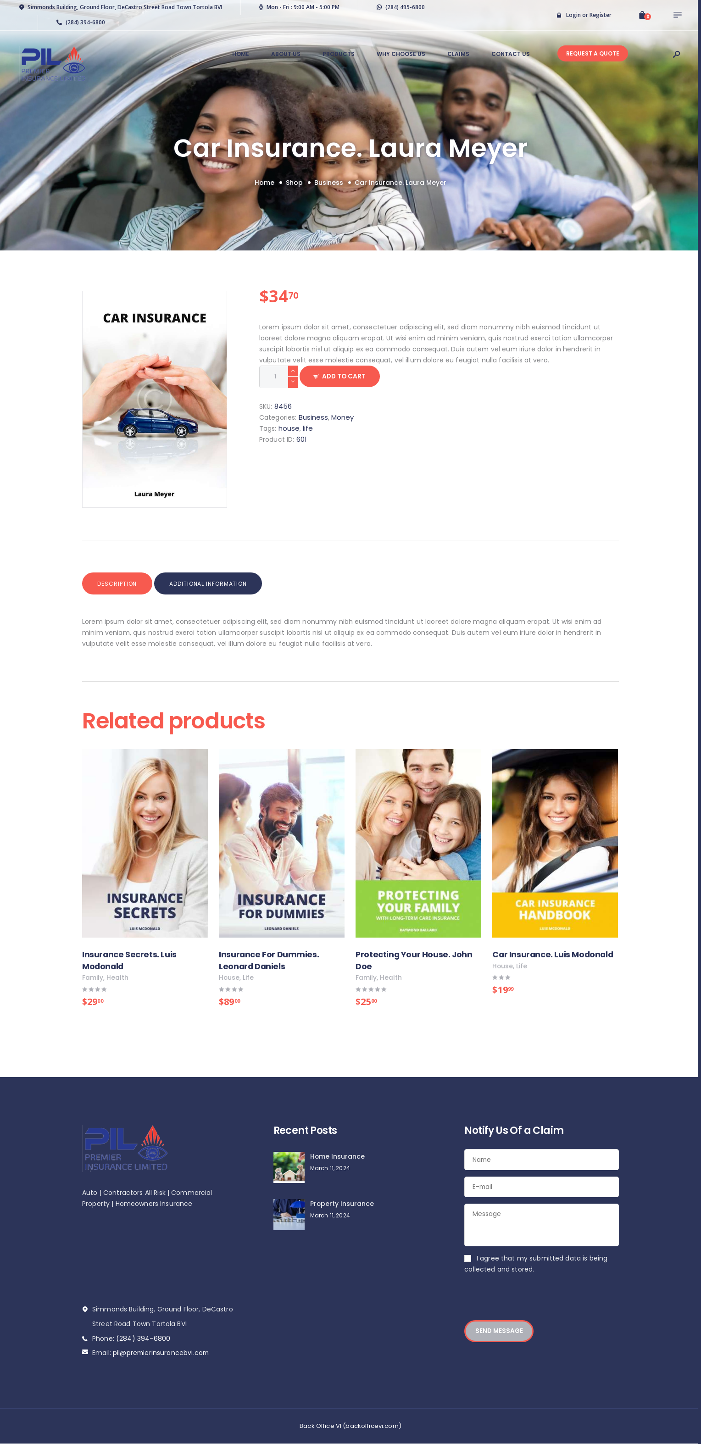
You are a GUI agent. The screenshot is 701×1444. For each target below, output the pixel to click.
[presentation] (534, 1304)
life (308, 428)
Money (342, 417)
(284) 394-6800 (143, 1338)
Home (264, 182)
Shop (294, 182)
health (117, 978)
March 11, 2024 (330, 1168)
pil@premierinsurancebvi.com (162, 1352)
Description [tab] (119, 584)
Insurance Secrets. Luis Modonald (129, 960)
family (92, 978)
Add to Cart (346, 376)
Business (328, 182)
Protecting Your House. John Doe (414, 960)
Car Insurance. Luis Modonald (553, 954)
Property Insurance (342, 1204)
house (289, 428)
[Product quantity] (278, 377)
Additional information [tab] (212, 584)
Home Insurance (337, 1156)
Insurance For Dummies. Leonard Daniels (269, 960)
